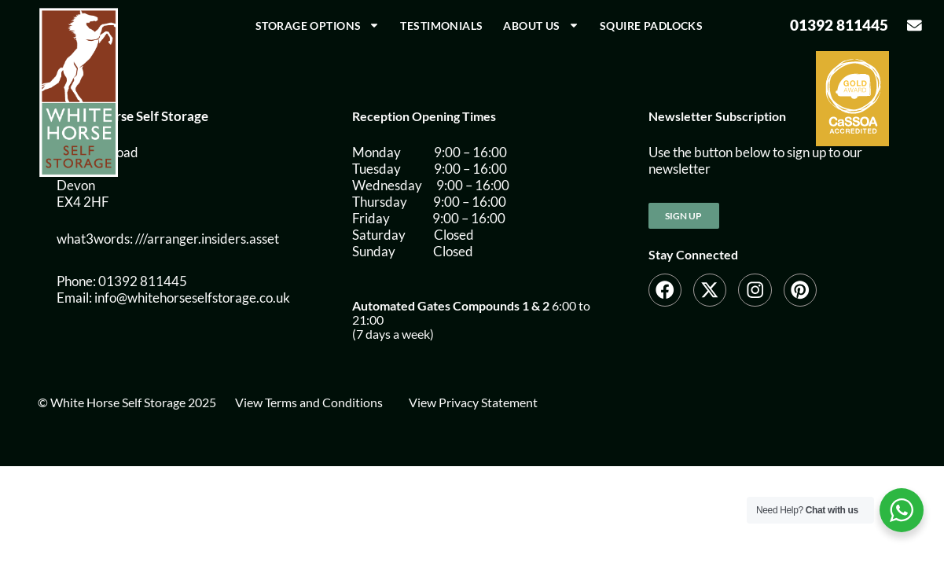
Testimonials (441, 25)
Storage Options (317, 25)
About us (541, 25)
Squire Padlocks (651, 25)
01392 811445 (839, 25)
